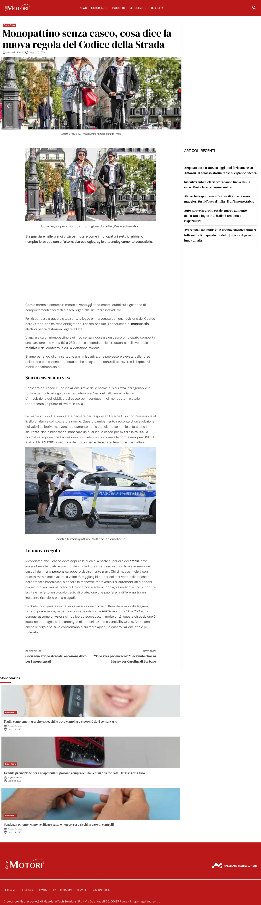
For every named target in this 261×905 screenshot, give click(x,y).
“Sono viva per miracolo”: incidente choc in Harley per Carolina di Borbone (123, 656)
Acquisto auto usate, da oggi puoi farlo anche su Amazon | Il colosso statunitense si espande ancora (220, 170)
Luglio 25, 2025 (14, 729)
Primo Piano (9, 25)
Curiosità (157, 8)
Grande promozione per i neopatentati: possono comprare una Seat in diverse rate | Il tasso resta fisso (74, 773)
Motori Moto (138, 8)
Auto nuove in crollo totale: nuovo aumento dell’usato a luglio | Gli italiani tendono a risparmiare (215, 215)
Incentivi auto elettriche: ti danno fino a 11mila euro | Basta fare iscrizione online (217, 184)
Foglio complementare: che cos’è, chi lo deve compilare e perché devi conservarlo (60, 721)
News (83, 8)
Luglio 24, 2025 (14, 781)
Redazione (66, 890)
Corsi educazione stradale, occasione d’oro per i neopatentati (58, 656)
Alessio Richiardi (14, 52)
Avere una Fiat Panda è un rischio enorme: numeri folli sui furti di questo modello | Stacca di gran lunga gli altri (220, 235)
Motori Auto (99, 8)
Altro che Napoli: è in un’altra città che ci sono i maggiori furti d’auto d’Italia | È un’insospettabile (219, 199)
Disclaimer (10, 890)
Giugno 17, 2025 (37, 52)
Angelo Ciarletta (15, 777)
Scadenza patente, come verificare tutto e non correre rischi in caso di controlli (59, 824)
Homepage (27, 890)
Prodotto (118, 8)
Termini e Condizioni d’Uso (93, 890)
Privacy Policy (47, 890)
